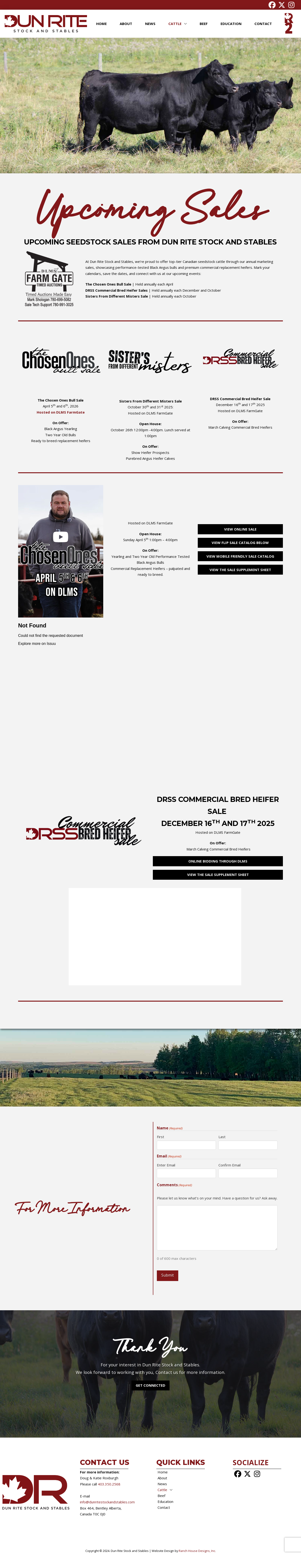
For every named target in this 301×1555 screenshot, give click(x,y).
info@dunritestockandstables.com (107, 1502)
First (160, 1136)
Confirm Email (229, 1165)
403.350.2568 (109, 1484)
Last (222, 1136)
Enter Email (166, 1165)
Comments (174, 1185)
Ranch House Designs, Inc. (197, 1551)
